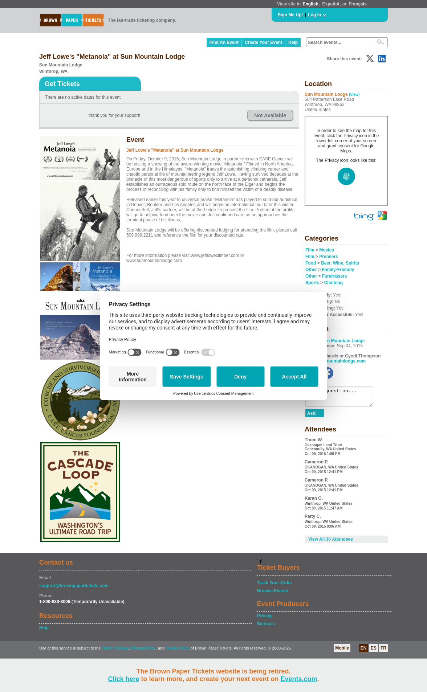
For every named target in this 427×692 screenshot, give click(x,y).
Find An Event (224, 42)
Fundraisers (334, 276)
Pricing (264, 618)
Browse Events (272, 593)
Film (309, 250)
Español (330, 4)
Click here (123, 679)
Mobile (342, 651)
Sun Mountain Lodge (343, 340)
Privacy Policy (143, 651)
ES (374, 651)
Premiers (328, 256)
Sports (312, 282)
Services (266, 626)
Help (293, 42)
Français (357, 4)
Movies (326, 250)
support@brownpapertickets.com (74, 588)
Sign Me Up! (290, 14)
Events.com (299, 679)
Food (310, 263)
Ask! (312, 416)
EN (364, 651)
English (310, 4)
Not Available (270, 115)
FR (383, 651)
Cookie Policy (178, 651)
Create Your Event (263, 42)
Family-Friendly (338, 269)
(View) (354, 95)
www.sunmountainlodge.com (335, 361)
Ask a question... (343, 398)
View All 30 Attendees (330, 542)
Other (311, 269)
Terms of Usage (115, 651)
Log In (314, 14)
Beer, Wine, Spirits (340, 263)
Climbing (333, 282)
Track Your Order (274, 585)
